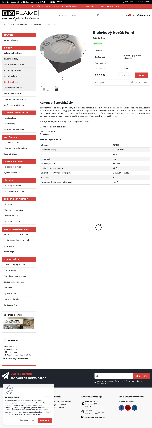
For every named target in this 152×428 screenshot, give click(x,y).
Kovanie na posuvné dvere (15, 276)
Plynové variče (10, 293)
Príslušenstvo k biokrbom (15, 99)
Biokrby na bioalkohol (19, 24)
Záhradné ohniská (12, 221)
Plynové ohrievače (12, 172)
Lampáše (8, 288)
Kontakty (109, 6)
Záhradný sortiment (13, 185)
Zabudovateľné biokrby (14, 64)
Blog (117, 6)
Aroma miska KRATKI (50, 229)
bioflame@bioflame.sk (32, 2)
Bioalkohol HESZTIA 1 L (78, 229)
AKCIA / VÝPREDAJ (12, 40)
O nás (37, 6)
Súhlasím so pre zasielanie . (119, 382)
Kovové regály (10, 270)
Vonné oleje (9, 252)
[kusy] (124, 75)
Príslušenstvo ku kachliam (15, 148)
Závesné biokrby (11, 59)
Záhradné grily (10, 204)
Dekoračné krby (10, 154)
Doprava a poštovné (50, 6)
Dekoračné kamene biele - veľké (108, 230)
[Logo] (20, 15)
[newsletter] (141, 375)
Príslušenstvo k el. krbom (14, 129)
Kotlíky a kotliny (11, 216)
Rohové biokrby (10, 76)
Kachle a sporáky (11, 142)
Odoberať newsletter (28, 378)
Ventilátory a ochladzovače (16, 234)
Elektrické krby (10, 118)
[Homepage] (32, 6)
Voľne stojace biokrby (13, 70)
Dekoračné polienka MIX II (135, 229)
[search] (98, 16)
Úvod (5, 24)
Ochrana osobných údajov (93, 6)
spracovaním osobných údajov (119, 381)
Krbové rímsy (9, 124)
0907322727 (50, 2)
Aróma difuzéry (10, 246)
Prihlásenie (129, 2)
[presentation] (42, 53)
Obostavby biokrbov (13, 88)
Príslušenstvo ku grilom (14, 210)
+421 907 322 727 (91, 411)
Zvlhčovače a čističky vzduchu (17, 240)
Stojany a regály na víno (14, 264)
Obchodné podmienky (70, 6)
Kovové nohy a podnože (14, 282)
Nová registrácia (144, 2)
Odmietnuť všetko (27, 420)
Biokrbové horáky (37, 24)
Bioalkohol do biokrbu (13, 93)
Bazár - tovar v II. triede (14, 105)
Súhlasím (44, 420)
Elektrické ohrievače (12, 167)
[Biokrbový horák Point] (63, 53)
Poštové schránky (11, 299)
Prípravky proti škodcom (14, 191)
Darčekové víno (10, 305)
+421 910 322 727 (91, 414)
